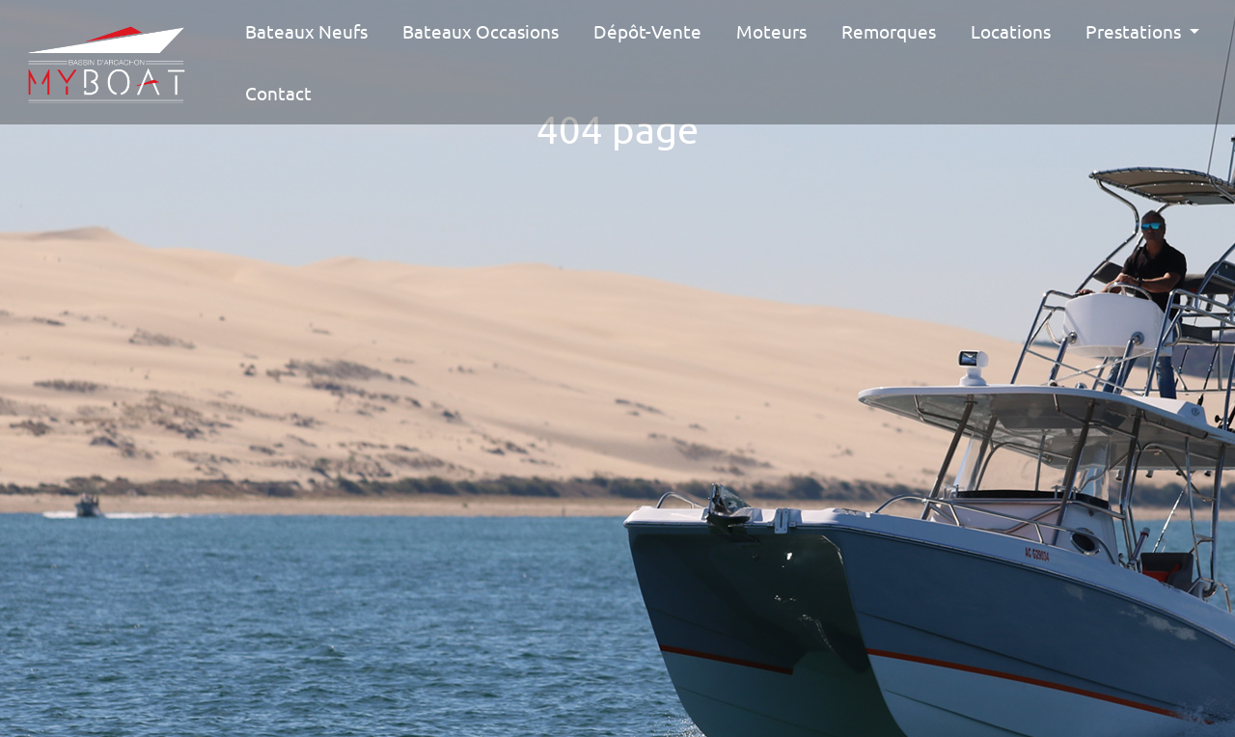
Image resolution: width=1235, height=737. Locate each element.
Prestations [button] (1135, 30)
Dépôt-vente (647, 30)
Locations (1011, 30)
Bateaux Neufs (306, 30)
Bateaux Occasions (480, 30)
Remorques (888, 30)
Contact (278, 92)
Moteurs (771, 30)
